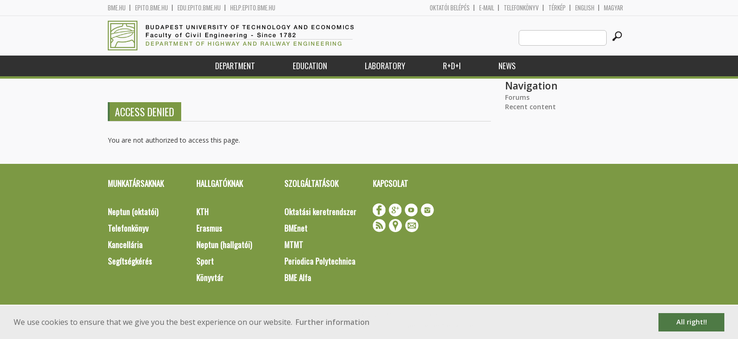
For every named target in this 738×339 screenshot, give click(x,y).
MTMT (293, 244)
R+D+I (452, 66)
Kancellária (125, 244)
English (584, 8)
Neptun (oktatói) (133, 212)
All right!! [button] (691, 321)
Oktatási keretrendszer (320, 212)
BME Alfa (297, 277)
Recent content (530, 106)
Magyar (613, 8)
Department (235, 66)
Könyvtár (210, 277)
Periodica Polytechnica (319, 261)
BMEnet (295, 228)
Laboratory (385, 66)
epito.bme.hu (151, 8)
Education (310, 66)
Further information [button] (332, 322)
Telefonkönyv (521, 8)
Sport (205, 261)
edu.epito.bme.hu (199, 8)
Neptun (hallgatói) (224, 244)
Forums (517, 97)
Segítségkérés (130, 261)
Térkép (557, 8)
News (507, 66)
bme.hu (117, 8)
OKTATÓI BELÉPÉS (450, 8)
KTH (202, 212)
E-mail (486, 8)
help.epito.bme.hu (252, 8)
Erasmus (209, 228)
